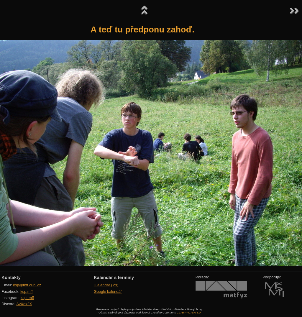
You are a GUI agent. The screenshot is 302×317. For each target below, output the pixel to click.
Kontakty (11, 277)
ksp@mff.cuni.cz (27, 285)
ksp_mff (27, 297)
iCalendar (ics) (106, 285)
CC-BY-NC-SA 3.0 (189, 312)
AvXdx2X (24, 304)
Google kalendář (108, 291)
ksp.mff (26, 291)
